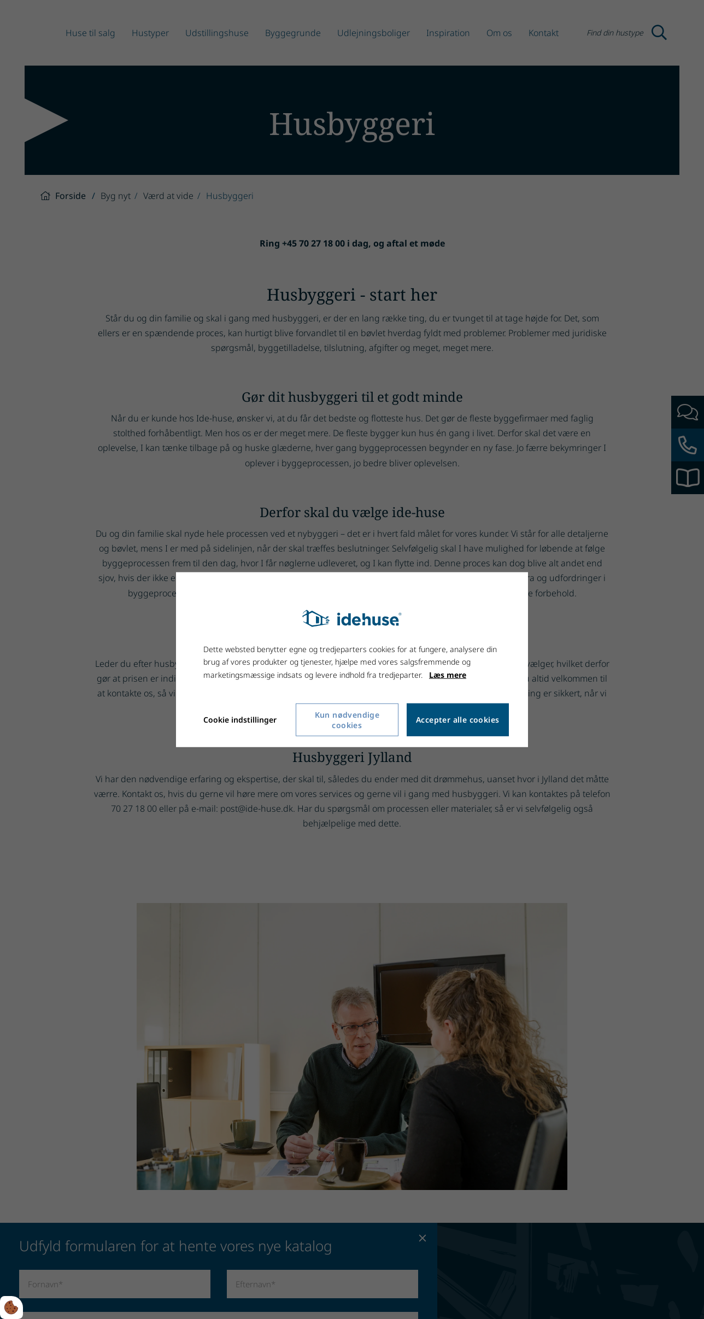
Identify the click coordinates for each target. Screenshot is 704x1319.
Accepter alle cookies (457, 719)
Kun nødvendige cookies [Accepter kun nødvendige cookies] (347, 720)
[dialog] (352, 659)
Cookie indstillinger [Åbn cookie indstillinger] (240, 719)
